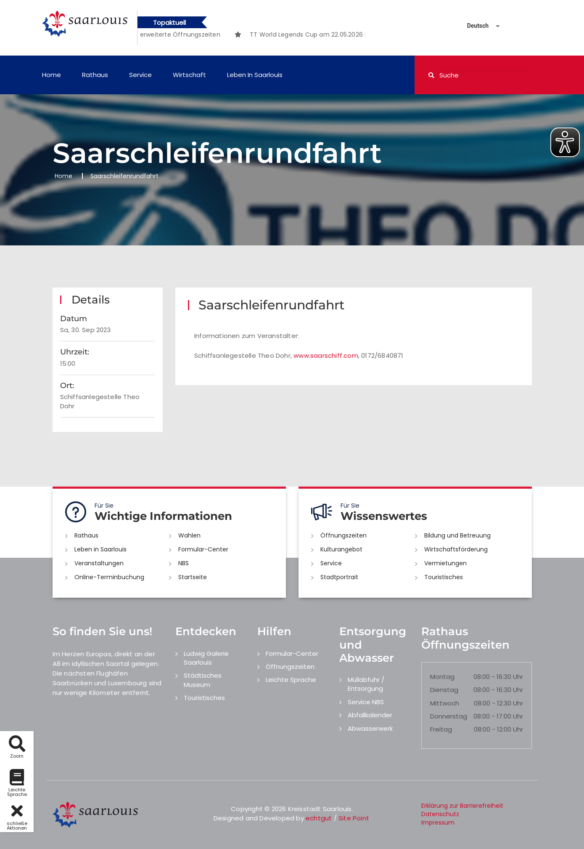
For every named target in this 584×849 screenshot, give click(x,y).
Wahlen (189, 535)
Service (140, 74)
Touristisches (443, 577)
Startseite (192, 577)
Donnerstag (448, 716)
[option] (153, 34)
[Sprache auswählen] (473, 25)
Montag (442, 676)
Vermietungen (445, 563)
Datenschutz (440, 814)
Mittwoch (444, 703)
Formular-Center (203, 549)
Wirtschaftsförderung (456, 549)
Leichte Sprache (291, 679)
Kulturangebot (341, 549)
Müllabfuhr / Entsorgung (366, 684)
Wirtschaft (189, 74)
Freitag (441, 729)
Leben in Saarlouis (255, 74)
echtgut (319, 818)
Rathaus (95, 74)
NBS (183, 563)
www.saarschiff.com (325, 355)
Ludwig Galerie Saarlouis (206, 658)
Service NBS (366, 701)
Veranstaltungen (99, 563)
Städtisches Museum (203, 680)
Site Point (353, 818)
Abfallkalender (370, 715)
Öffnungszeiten (343, 535)
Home (51, 74)
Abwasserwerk (370, 728)
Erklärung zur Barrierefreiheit (462, 805)
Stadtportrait (339, 577)
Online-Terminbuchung (109, 577)
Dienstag (444, 689)
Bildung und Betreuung (457, 535)
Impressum (438, 822)
